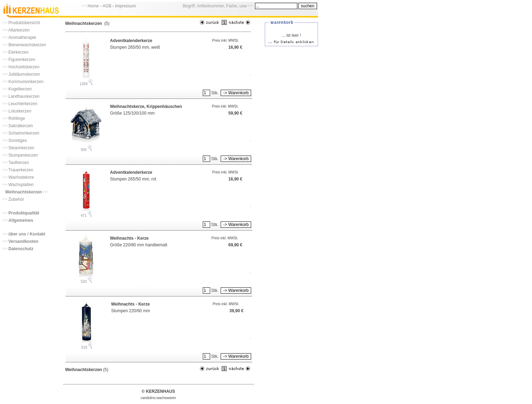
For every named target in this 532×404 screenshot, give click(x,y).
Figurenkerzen (21, 59)
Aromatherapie (22, 37)
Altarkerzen (19, 30)
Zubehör (16, 199)
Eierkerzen (18, 52)
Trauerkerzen (20, 169)
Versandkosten (23, 241)
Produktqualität (23, 213)
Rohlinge (16, 118)
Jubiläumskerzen (24, 74)
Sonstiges (17, 140)
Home (93, 6)
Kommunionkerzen (25, 81)
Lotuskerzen (19, 111)
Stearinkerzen (21, 147)
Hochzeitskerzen (24, 66)
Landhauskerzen (24, 96)
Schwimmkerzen (23, 133)
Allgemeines (20, 220)
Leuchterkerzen (22, 103)
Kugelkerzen (20, 89)
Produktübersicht (24, 22)
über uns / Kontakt (26, 234)
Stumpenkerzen (23, 155)
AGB (107, 6)
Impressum (125, 6)
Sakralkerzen (20, 125)
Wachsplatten (21, 184)
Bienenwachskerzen (27, 44)
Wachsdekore (21, 177)
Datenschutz (20, 248)
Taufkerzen (18, 162)
